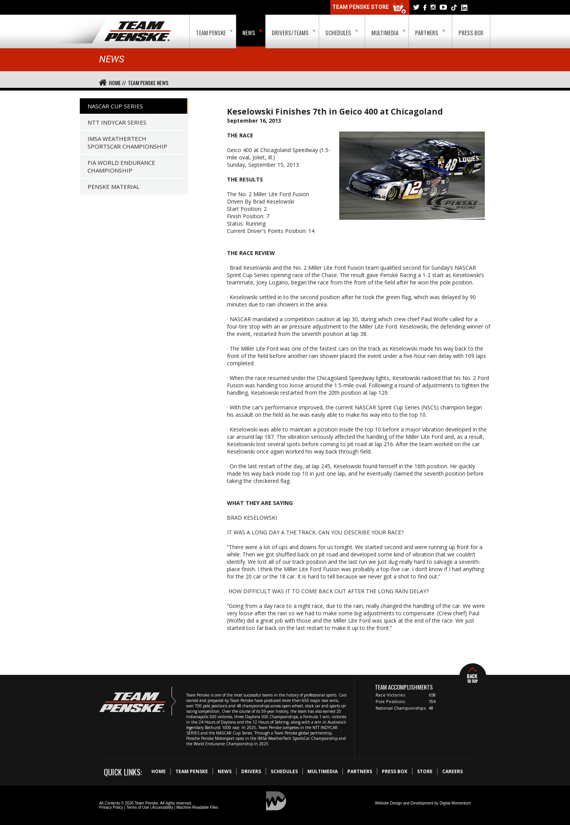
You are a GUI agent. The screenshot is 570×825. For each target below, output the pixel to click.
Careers (452, 771)
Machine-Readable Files (197, 807)
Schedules (341, 32)
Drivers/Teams (294, 32)
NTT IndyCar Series (117, 122)
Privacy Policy (111, 807)
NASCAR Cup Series (115, 106)
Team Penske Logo (137, 32)
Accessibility (162, 807)
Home (158, 771)
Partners (430, 32)
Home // (117, 83)
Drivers (251, 771)
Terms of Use (137, 807)
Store (425, 771)
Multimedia (388, 32)
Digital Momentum (455, 803)
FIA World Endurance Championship (121, 166)
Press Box (470, 32)
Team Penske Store (369, 9)
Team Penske (214, 32)
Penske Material (113, 186)
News (252, 32)
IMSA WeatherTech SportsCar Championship (127, 142)
